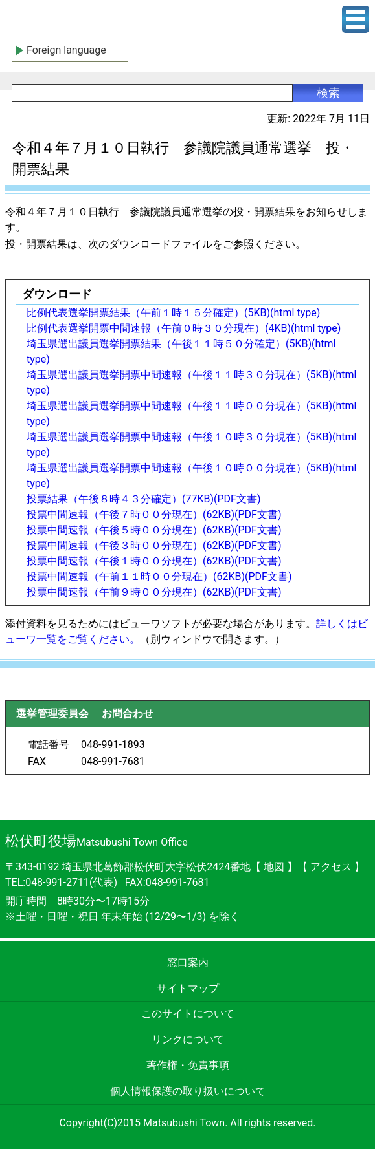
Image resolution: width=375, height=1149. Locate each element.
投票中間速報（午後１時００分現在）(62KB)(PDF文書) (154, 561)
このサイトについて (187, 1013)
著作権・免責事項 (187, 1065)
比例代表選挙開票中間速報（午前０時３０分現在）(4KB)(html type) (184, 328)
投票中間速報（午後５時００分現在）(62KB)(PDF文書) (154, 530)
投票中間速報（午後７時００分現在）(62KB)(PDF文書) (154, 514)
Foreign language (66, 50)
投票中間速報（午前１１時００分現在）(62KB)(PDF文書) (159, 576)
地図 (274, 867)
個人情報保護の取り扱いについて (188, 1091)
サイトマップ (188, 988)
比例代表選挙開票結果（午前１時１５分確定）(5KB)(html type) (173, 312)
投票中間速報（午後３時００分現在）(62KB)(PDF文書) (154, 545)
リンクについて (188, 1039)
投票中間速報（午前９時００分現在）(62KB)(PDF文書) (154, 592)
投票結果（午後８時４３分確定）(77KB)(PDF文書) (144, 499)
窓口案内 (188, 962)
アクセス (332, 867)
